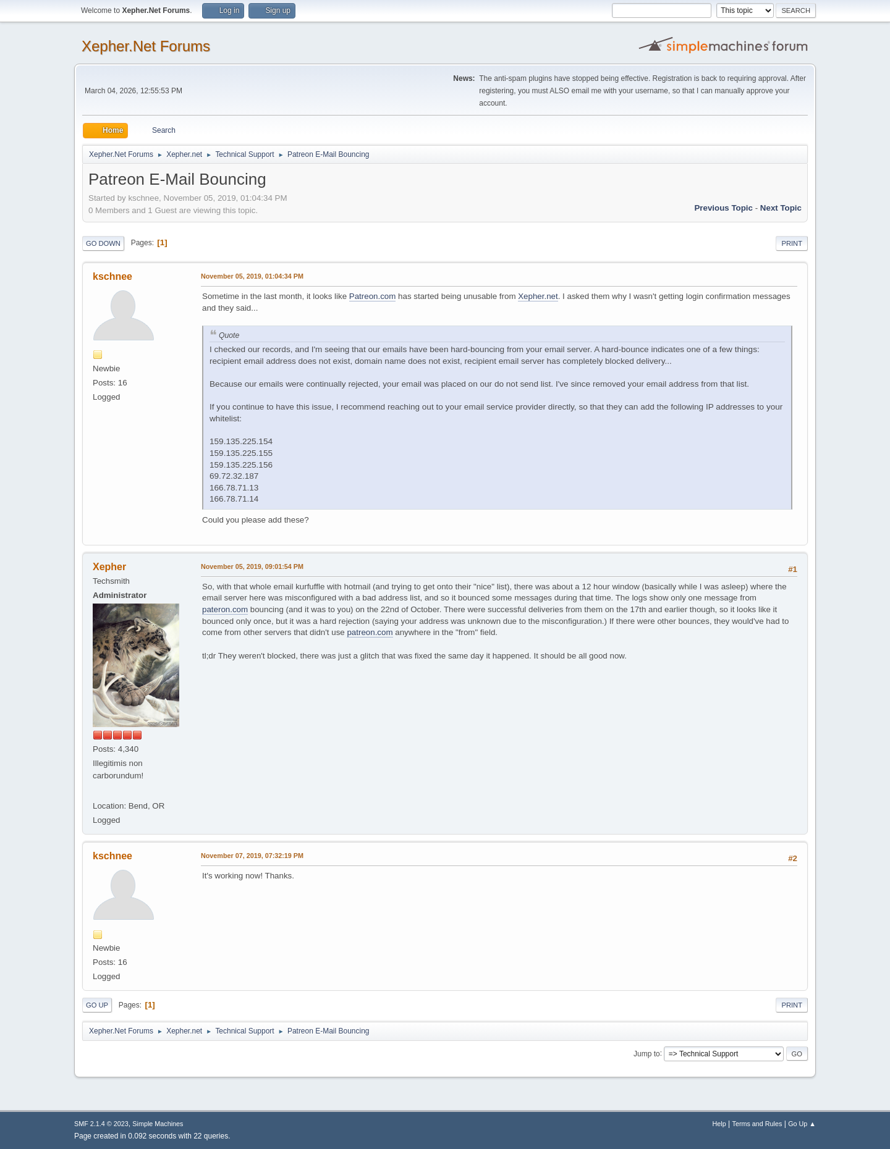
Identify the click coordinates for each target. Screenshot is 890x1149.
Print (791, 243)
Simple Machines (157, 1123)
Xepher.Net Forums (146, 46)
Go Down (103, 243)
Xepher (109, 567)
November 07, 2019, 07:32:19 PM (252, 855)
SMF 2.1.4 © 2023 (101, 1123)
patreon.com (369, 632)
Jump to (647, 1053)
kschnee (112, 276)
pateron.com (225, 609)
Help (719, 1123)
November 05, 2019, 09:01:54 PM (252, 566)
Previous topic (723, 208)
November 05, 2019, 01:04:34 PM (252, 276)
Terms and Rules (757, 1123)
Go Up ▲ (802, 1123)
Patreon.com (372, 296)
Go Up (97, 1005)
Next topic (781, 208)
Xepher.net (537, 296)
